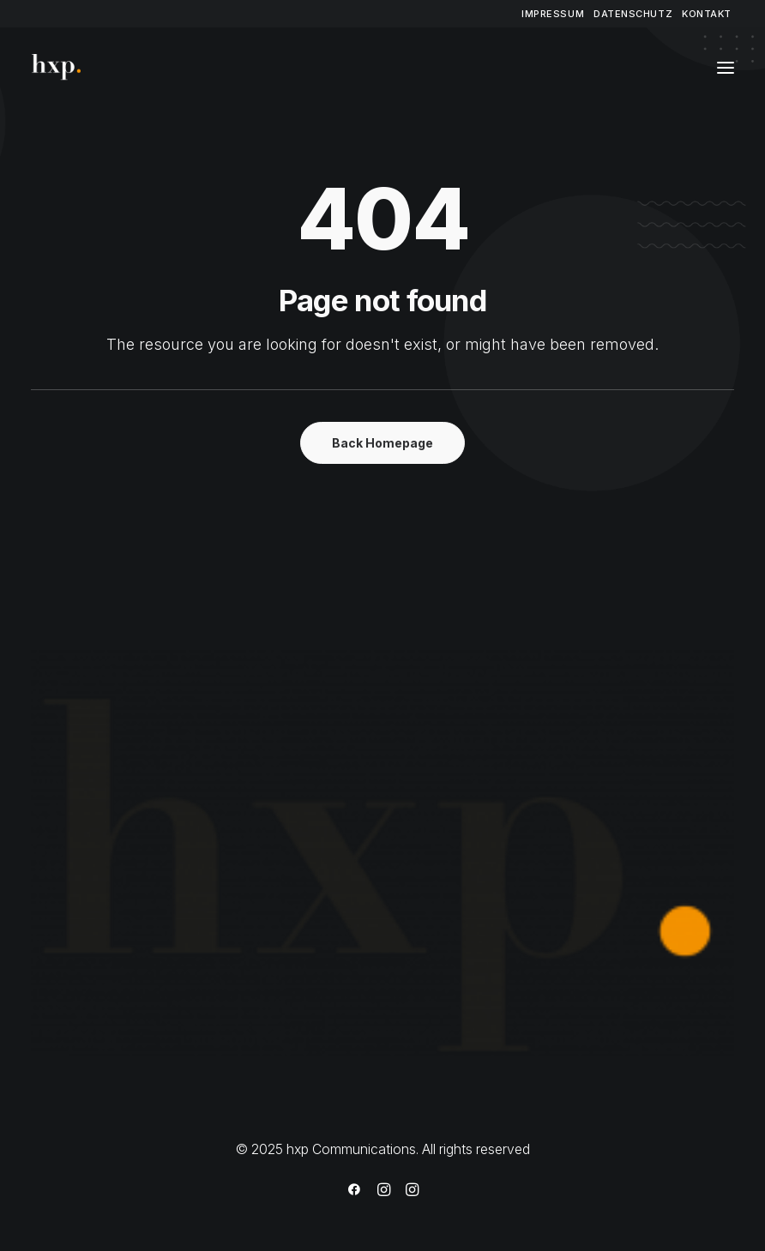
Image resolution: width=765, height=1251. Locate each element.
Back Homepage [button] (382, 443)
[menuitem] (553, 13)
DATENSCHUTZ (632, 14)
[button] (725, 67)
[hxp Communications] (59, 68)
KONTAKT (707, 14)
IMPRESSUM (552, 14)
